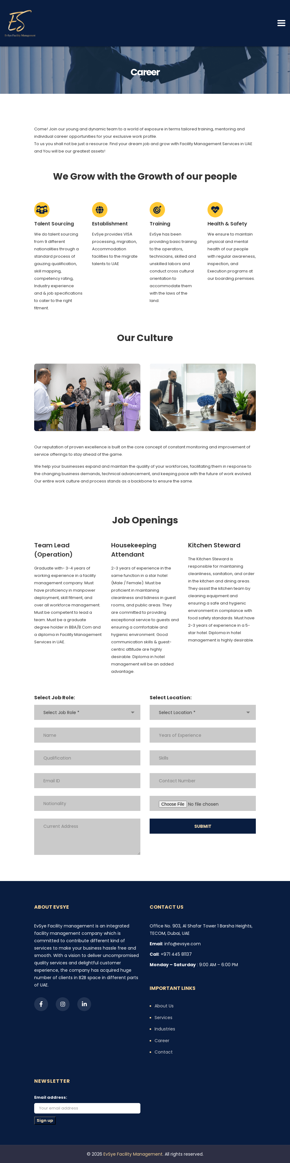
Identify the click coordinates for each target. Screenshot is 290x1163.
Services (163, 1018)
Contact (164, 1052)
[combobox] (87, 712)
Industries (165, 1029)
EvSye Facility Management (133, 1154)
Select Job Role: (54, 697)
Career (162, 1041)
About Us (164, 1006)
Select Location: (170, 697)
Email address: (50, 1097)
